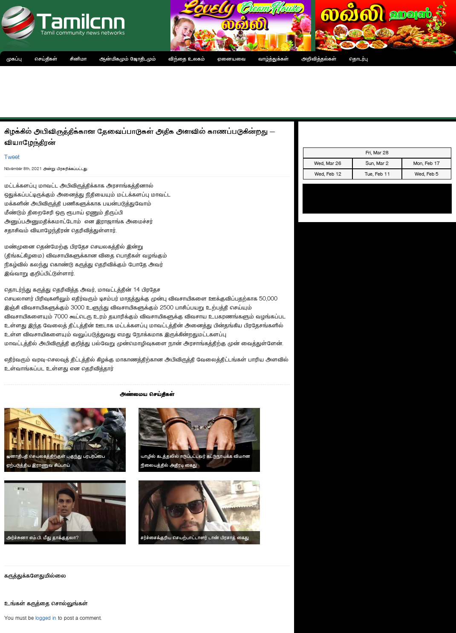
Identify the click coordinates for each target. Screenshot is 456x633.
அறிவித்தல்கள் (318, 58)
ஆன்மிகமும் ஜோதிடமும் (127, 58)
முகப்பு (14, 58)
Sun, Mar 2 (377, 163)
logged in (45, 618)
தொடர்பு (358, 58)
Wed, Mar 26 (327, 163)
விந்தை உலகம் (186, 58)
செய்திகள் (46, 58)
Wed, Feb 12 (328, 174)
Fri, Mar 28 (377, 153)
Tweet (12, 157)
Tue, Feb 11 (377, 174)
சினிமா (78, 58)
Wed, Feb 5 (427, 174)
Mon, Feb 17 (426, 163)
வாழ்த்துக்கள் (273, 58)
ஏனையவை (231, 58)
